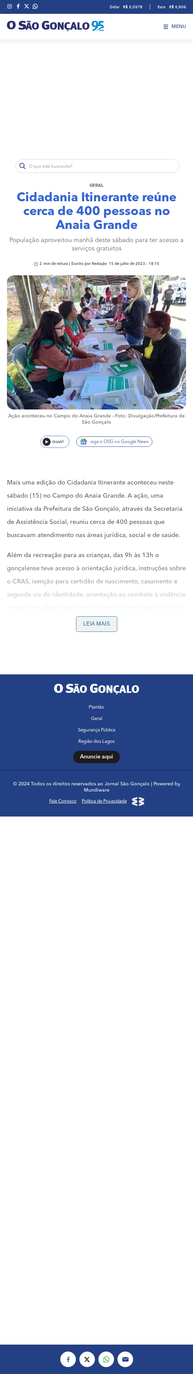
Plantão (96, 707)
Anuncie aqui (96, 757)
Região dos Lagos (96, 741)
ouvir (53, 442)
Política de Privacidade (104, 801)
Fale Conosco (63, 801)
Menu (175, 26)
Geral (96, 185)
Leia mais (96, 624)
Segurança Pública (96, 730)
